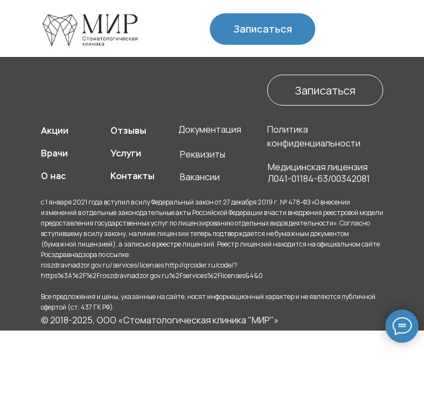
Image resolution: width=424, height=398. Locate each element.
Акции (54, 130)
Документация (209, 129)
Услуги (125, 153)
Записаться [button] (263, 28)
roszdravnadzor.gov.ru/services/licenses (102, 265)
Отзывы (128, 130)
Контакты (132, 176)
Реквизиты (202, 154)
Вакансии (200, 177)
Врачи (54, 153)
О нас (53, 176)
